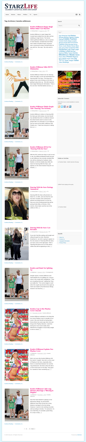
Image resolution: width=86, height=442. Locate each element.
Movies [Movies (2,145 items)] (62, 54)
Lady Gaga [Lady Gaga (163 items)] (71, 49)
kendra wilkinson (47, 313)
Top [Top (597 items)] (75, 58)
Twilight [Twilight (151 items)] (71, 60)
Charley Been (35, 31)
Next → (33, 428)
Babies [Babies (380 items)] (73, 35)
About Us (61, 237)
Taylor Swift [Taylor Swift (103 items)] (70, 58)
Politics (25, 14)
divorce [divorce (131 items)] (61, 42)
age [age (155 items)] (60, 35)
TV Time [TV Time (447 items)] (65, 60)
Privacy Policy (62, 242)
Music (19, 14)
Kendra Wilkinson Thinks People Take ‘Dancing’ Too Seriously (42, 107)
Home (7, 14)
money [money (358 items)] (75, 53)
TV (30, 14)
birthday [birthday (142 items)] (61, 37)
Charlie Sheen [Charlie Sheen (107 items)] (67, 41)
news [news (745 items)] (77, 55)
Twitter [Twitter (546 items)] (76, 60)
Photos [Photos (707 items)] (69, 57)
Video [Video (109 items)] (60, 62)
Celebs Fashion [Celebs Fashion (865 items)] (70, 39)
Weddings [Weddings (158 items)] (66, 62)
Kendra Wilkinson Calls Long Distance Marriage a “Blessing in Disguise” (41, 390)
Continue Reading (8, 61)
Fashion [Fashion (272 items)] (61, 44)
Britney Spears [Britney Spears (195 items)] (69, 37)
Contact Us (62, 239)
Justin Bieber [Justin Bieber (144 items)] (67, 46)
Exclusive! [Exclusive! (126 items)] (75, 42)
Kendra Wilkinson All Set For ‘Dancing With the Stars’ (40, 148)
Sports (35, 14)
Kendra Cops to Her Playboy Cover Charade (40, 310)
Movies (13, 14)
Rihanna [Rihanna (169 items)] (75, 57)
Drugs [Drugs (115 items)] (65, 42)
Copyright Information (64, 241)
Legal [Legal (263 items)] (77, 49)
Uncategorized (49, 272)
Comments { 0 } (18, 61)
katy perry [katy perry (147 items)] (62, 48)
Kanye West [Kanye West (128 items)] (75, 46)
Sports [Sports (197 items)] (64, 58)
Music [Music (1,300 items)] (72, 55)
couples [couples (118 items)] (74, 41)
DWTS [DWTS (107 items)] (69, 42)
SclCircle (79, 434)
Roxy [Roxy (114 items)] (60, 58)
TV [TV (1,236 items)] (60, 60)
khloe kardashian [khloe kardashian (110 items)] (70, 47)
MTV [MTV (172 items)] (67, 55)
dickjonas (34, 272)
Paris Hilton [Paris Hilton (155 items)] (62, 57)
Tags (60, 32)
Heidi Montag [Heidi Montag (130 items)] (69, 44)
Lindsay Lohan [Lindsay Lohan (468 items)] (64, 51)
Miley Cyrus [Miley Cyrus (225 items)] (68, 53)
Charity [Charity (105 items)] (61, 41)
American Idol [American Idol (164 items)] (66, 35)
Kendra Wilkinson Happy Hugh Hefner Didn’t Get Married (41, 27)
